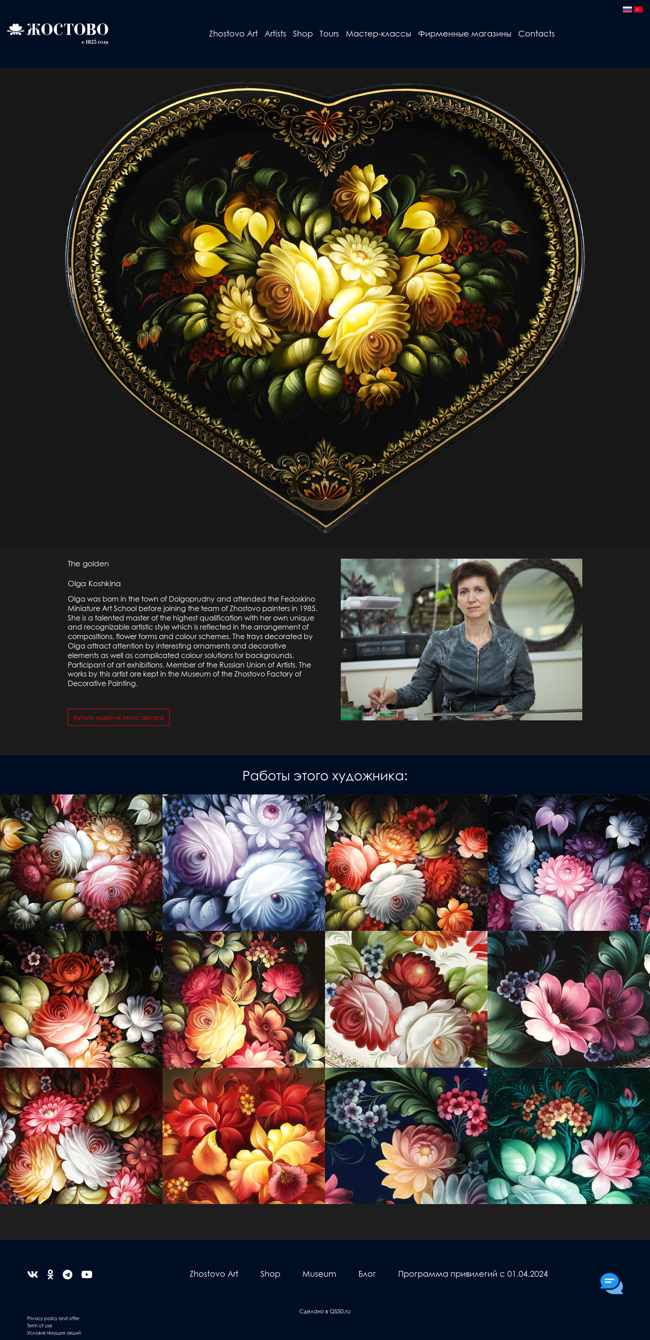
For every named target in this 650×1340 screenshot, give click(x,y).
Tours (329, 33)
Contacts (536, 33)
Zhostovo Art (233, 33)
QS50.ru (340, 1311)
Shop (303, 33)
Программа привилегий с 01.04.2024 (473, 1273)
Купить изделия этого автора (119, 717)
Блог (367, 1273)
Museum (319, 1273)
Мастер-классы (378, 33)
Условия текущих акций (54, 1332)
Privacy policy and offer (53, 1318)
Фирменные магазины (464, 33)
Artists (275, 33)
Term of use (39, 1325)
